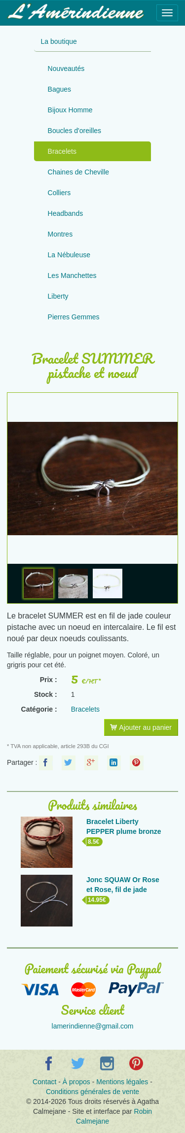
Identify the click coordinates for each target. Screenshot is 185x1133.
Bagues (59, 89)
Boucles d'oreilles (75, 131)
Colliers (59, 193)
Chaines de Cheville (79, 172)
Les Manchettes (72, 275)
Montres (60, 234)
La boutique (59, 41)
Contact (44, 1082)
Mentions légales (122, 1082)
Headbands (65, 213)
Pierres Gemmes (74, 317)
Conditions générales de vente (92, 1092)
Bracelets (62, 151)
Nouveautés (66, 68)
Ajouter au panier (141, 727)
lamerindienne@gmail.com (93, 1026)
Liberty (58, 296)
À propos (76, 1082)
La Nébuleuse (69, 255)
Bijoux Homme (70, 110)
